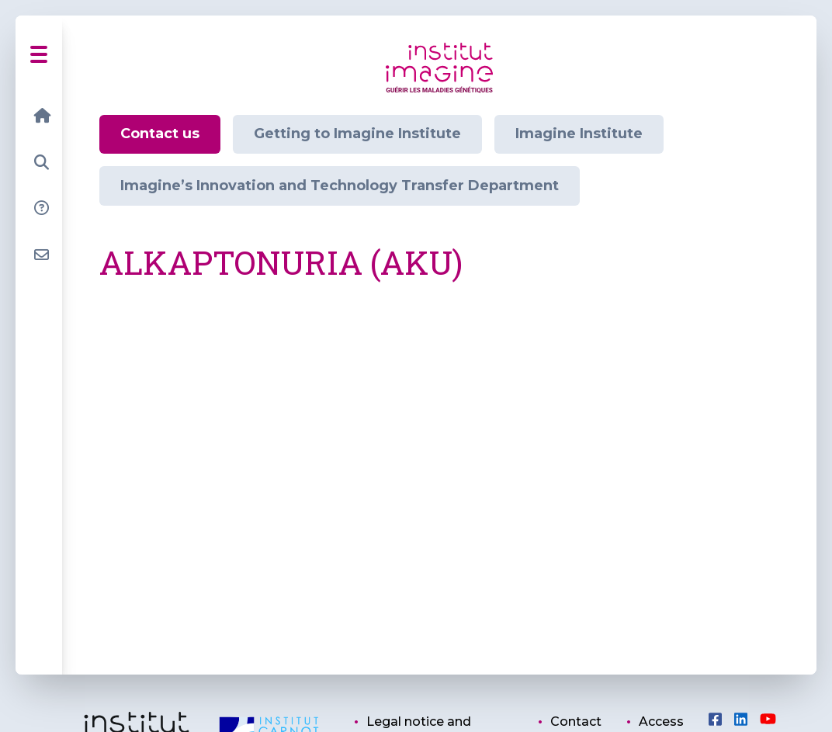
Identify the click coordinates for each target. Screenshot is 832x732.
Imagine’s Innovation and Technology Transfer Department (339, 185)
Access (661, 721)
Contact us (159, 133)
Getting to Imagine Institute (357, 133)
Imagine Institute (579, 133)
